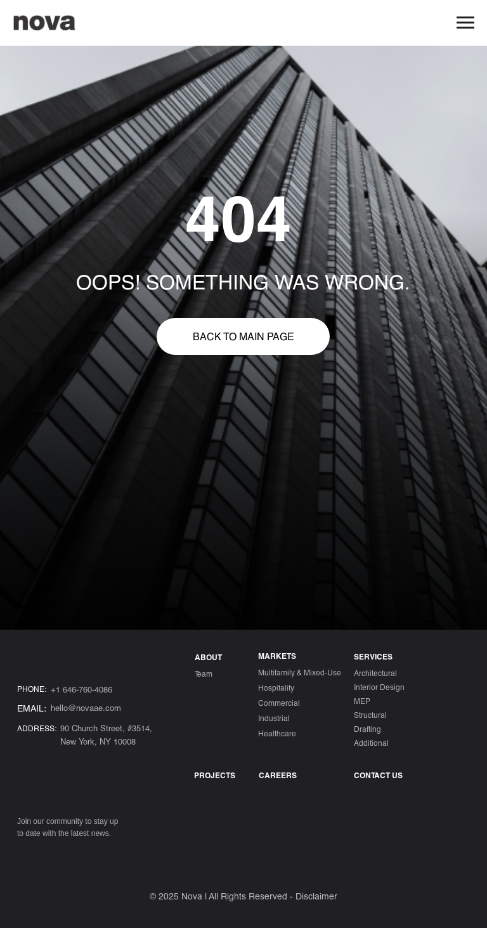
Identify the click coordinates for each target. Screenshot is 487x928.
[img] (25, 855)
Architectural (375, 672)
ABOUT (208, 657)
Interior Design (379, 686)
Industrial (274, 717)
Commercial (279, 702)
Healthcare (277, 733)
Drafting (367, 728)
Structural (370, 714)
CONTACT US (378, 775)
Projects (214, 775)
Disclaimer (316, 896)
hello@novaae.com (86, 708)
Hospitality (276, 687)
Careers (278, 775)
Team (203, 673)
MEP (362, 700)
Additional (371, 742)
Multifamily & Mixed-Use (299, 672)
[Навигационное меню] (465, 23)
